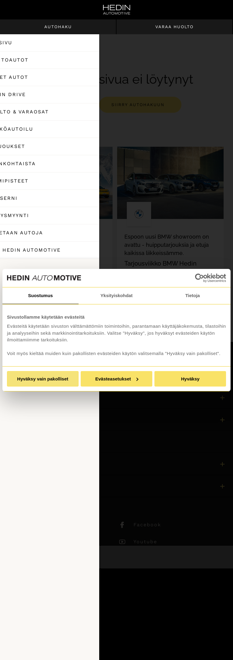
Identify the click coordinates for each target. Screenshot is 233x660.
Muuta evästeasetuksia (34, 645)
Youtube (145, 541)
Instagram (39, 541)
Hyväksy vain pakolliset (42, 378)
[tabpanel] (59, 231)
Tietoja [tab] (192, 295)
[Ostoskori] (202, 10)
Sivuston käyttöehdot (32, 612)
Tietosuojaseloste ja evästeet (41, 629)
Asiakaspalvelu (24, 441)
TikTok (33, 558)
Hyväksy (190, 378)
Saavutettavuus (25, 637)
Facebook (147, 525)
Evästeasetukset (116, 378)
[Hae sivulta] (219, 9)
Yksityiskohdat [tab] (116, 295)
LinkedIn (36, 525)
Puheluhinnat (23, 620)
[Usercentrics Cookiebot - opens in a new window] (199, 278)
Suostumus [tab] (40, 295)
